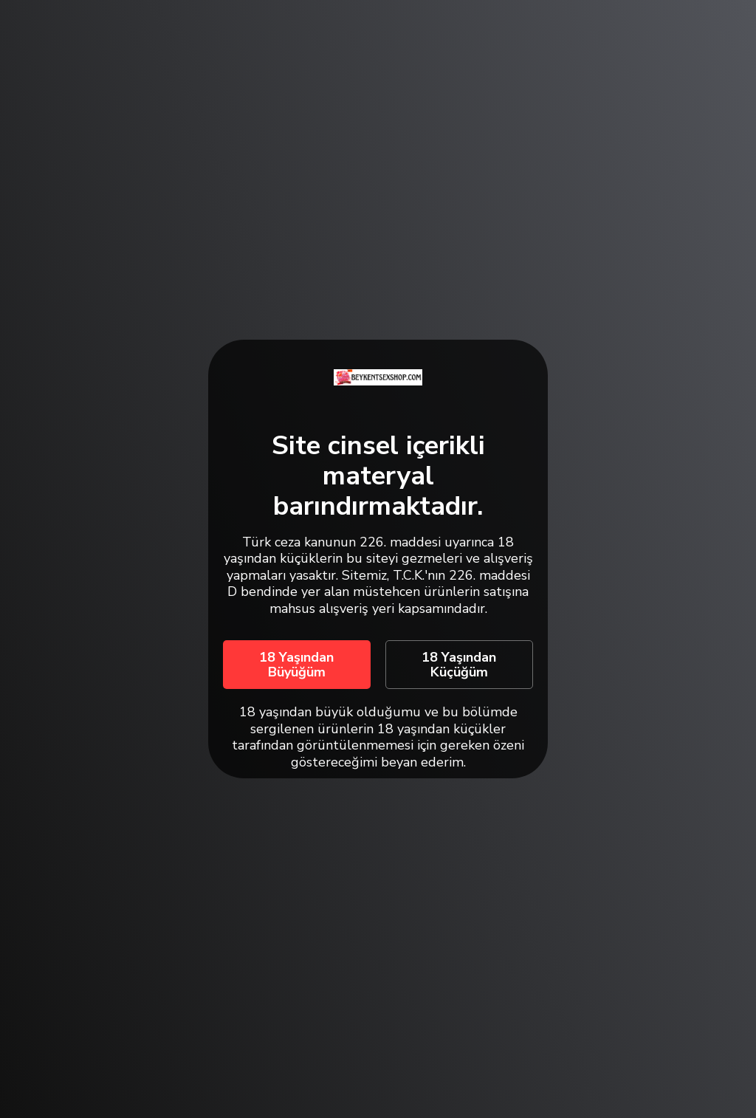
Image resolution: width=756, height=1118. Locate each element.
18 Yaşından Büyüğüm (296, 664)
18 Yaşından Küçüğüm (459, 664)
